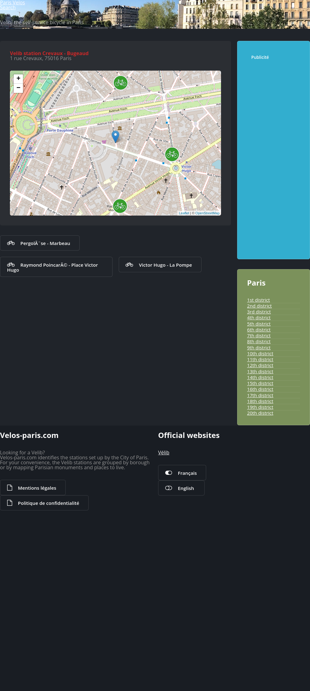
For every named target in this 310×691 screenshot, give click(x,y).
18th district (256, 556)
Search (286, 26)
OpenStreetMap (206, 364)
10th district (256, 489)
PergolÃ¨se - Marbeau (38, 399)
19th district (256, 564)
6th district (255, 456)
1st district (255, 415)
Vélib (162, 642)
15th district (256, 531)
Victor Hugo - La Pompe (157, 420)
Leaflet (183, 364)
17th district (256, 548)
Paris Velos (30, 27)
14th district (256, 523)
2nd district (256, 423)
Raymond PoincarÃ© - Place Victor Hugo (55, 420)
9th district (255, 481)
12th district (256, 506)
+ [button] (20, 230)
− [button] (20, 240)
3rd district (255, 431)
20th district (256, 572)
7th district (255, 464)
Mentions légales (31, 683)
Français (182, 661)
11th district (256, 498)
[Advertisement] (275, 285)
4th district (255, 440)
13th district (256, 514)
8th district (255, 473)
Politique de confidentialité (96, 683)
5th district (255, 448)
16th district (256, 539)
